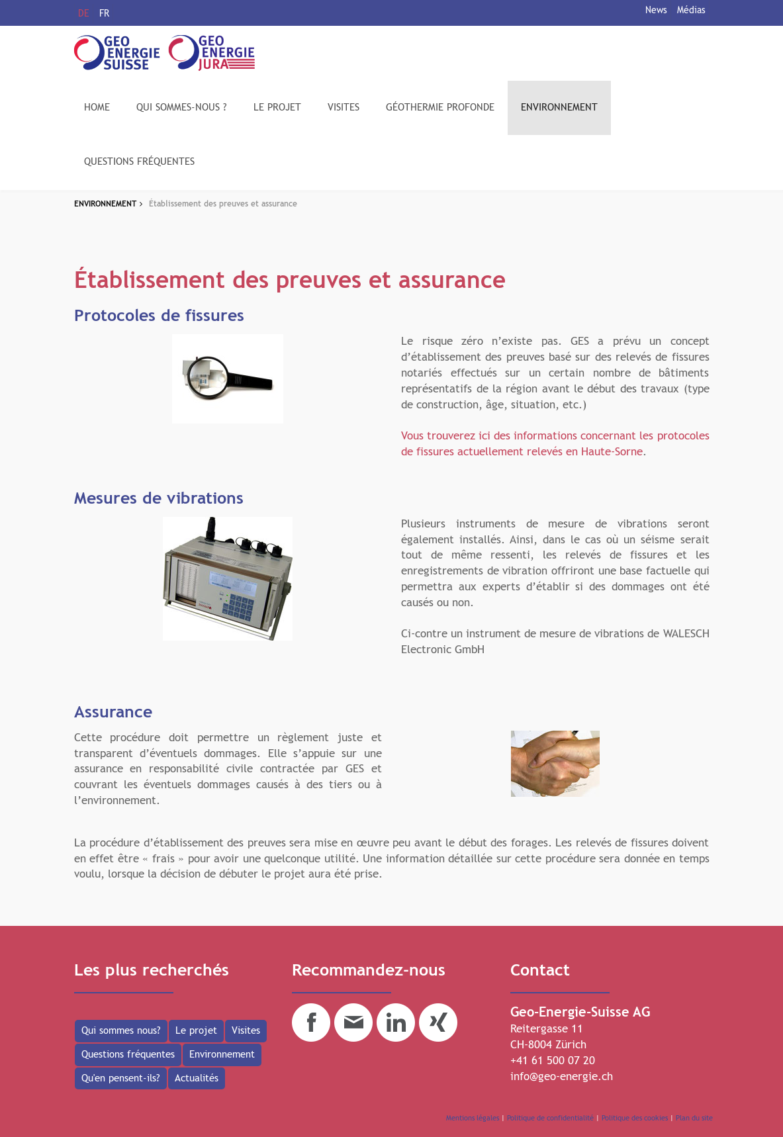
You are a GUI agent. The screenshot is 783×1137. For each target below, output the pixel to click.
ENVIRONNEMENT (559, 108)
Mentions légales (472, 1118)
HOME (97, 108)
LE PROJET (277, 108)
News (656, 10)
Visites (246, 1031)
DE (83, 14)
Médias (691, 10)
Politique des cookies (635, 1118)
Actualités (196, 1078)
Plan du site (694, 1118)
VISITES (343, 108)
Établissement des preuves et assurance (223, 204)
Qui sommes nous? (121, 1031)
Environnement (222, 1055)
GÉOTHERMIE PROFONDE (440, 108)
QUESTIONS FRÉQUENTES (139, 162)
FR (104, 14)
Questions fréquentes (128, 1055)
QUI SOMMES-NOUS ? (181, 108)
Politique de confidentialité (550, 1118)
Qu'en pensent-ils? (120, 1078)
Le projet (196, 1031)
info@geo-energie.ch (561, 1077)
